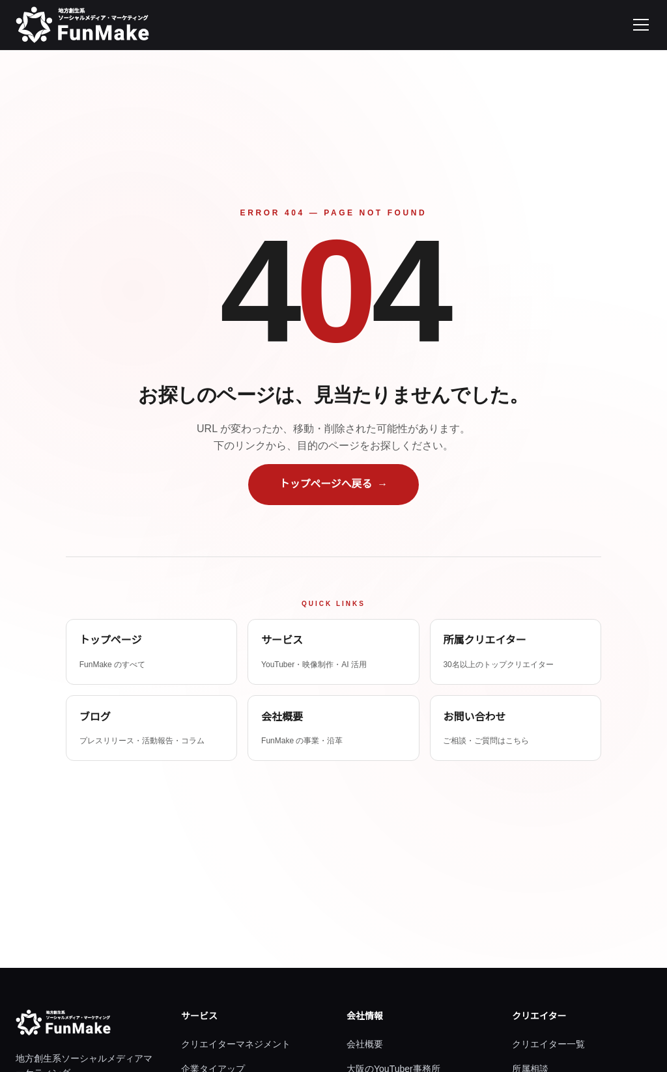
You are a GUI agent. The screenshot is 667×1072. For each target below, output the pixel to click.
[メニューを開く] (641, 24)
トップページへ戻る (333, 483)
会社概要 (365, 1044)
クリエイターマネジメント (236, 1044)
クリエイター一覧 (548, 1044)
